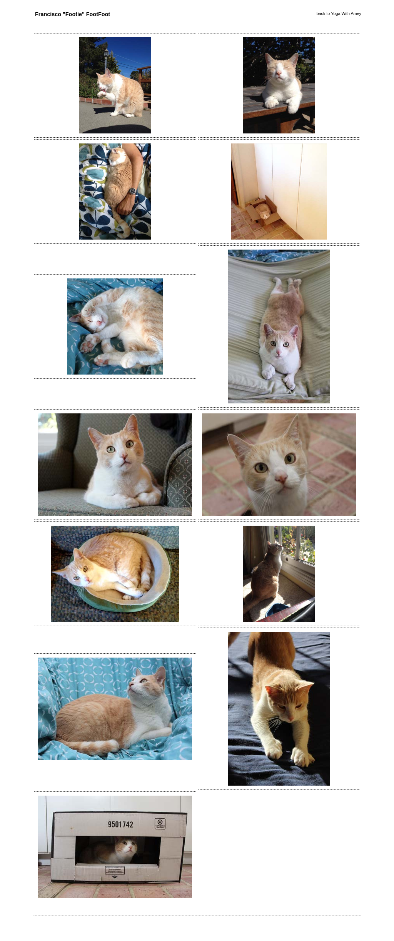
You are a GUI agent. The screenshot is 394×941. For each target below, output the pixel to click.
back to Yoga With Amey (339, 13)
